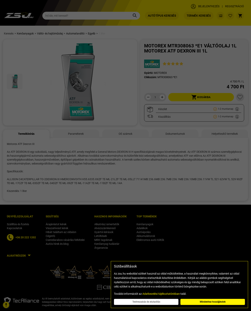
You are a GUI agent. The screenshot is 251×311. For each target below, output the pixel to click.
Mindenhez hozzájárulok (213, 301)
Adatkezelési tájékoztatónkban (161, 293)
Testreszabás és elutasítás (146, 301)
